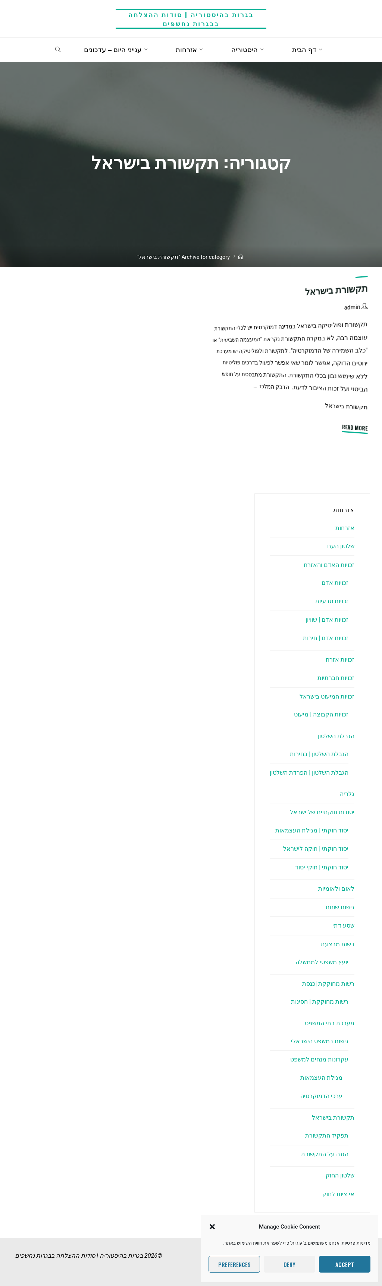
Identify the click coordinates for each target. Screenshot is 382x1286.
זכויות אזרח (340, 659)
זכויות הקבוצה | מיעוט (321, 714)
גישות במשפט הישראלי (319, 1041)
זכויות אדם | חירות (325, 638)
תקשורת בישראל (336, 290)
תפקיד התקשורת (326, 1135)
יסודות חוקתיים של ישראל (322, 812)
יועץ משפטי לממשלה (321, 962)
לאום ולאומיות (336, 888)
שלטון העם (340, 546)
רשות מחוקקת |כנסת (328, 983)
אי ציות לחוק (338, 1194)
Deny (289, 1264)
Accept (344, 1264)
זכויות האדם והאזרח (329, 564)
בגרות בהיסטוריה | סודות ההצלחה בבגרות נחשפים (191, 18)
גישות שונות (340, 907)
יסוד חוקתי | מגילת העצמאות (311, 830)
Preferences (234, 1264)
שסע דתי (343, 925)
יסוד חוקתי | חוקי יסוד (321, 867)
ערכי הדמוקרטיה (321, 1096)
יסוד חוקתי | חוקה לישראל (315, 848)
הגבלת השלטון (336, 736)
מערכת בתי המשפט (329, 1023)
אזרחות (344, 527)
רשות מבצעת (337, 944)
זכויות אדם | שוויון (327, 619)
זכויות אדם (335, 582)
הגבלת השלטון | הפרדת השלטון (309, 772)
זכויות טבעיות (331, 601)
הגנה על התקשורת (324, 1154)
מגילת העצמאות (321, 1077)
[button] (212, 1226)
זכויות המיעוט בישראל (327, 696)
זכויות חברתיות (335, 677)
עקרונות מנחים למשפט (319, 1059)
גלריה (347, 793)
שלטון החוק (340, 1175)
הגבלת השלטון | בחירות (319, 754)
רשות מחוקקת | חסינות (319, 1001)
